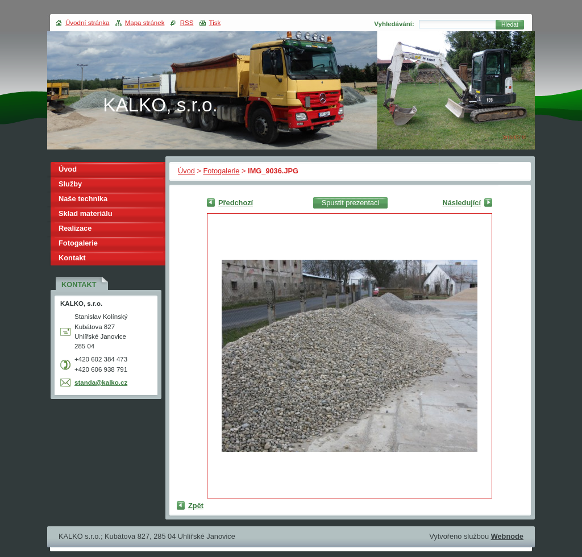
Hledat (509, 25)
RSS (187, 22)
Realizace (75, 228)
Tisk (215, 22)
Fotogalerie (221, 171)
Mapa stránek (145, 22)
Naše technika (83, 198)
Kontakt (72, 257)
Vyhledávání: (394, 23)
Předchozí (235, 202)
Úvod (186, 171)
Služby (70, 184)
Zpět (195, 505)
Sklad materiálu (86, 213)
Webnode (507, 536)
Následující (461, 202)
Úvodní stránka (87, 22)
